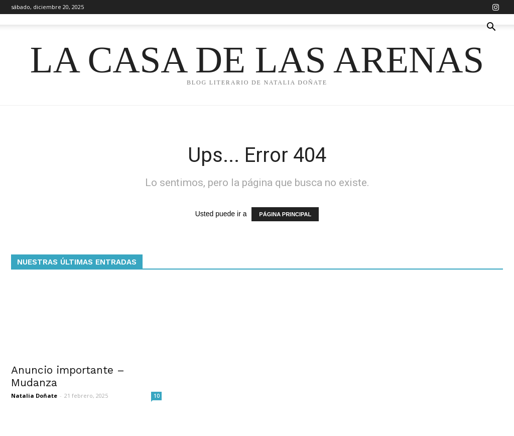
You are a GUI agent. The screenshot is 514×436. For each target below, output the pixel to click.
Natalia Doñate (34, 395)
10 (157, 395)
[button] (491, 28)
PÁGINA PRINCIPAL (285, 214)
